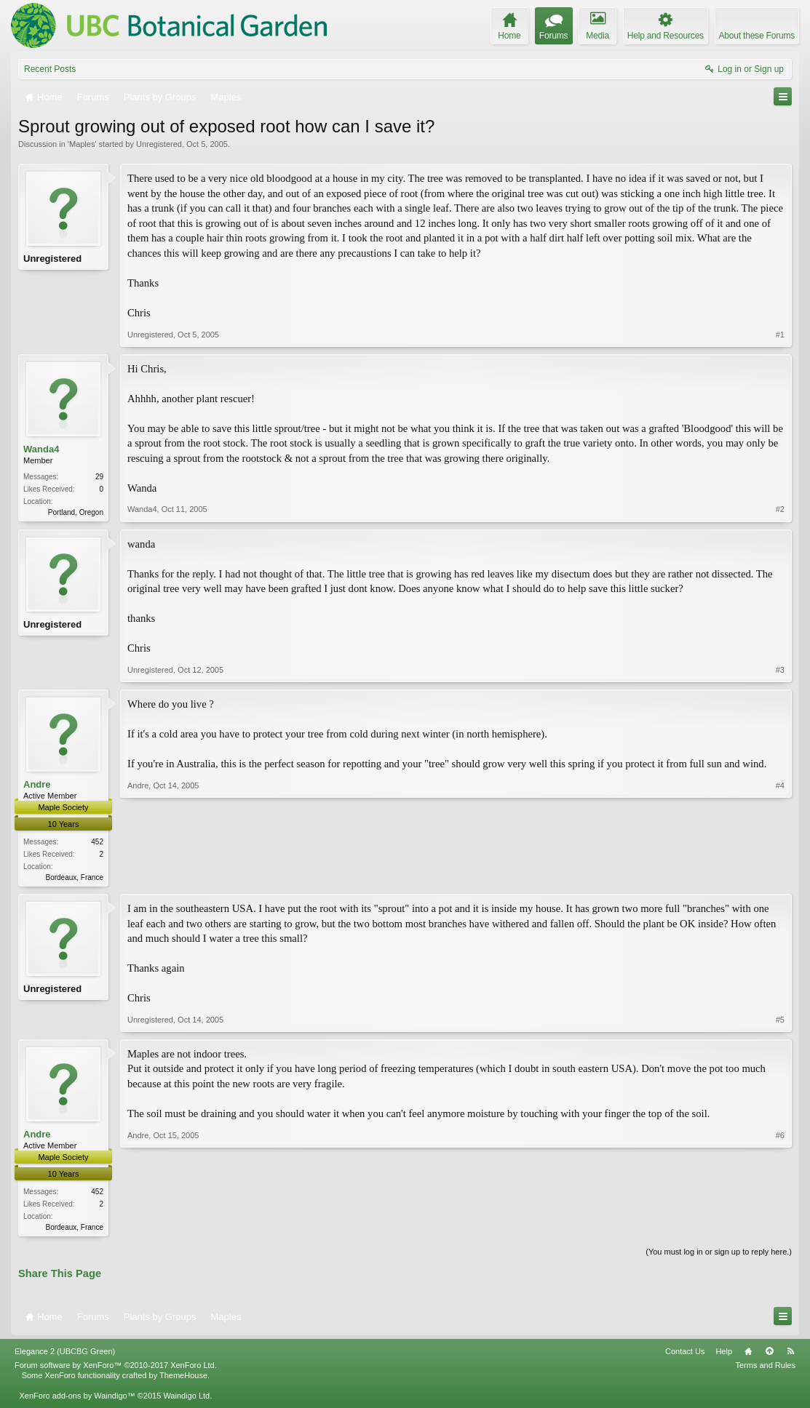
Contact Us (684, 1354)
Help (723, 1354)
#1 (780, 334)
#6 (780, 1227)
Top (769, 1354)
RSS (790, 1354)
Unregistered (159, 144)
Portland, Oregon (75, 512)
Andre (37, 785)
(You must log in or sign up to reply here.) (719, 1255)
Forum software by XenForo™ (116, 1368)
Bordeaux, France (75, 878)
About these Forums (757, 36)
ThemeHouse (183, 1379)
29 (99, 477)
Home (748, 1354)
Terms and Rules (765, 1368)
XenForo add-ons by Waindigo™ (77, 1399)
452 (97, 843)
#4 (780, 876)
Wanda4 (41, 449)
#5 (780, 1021)
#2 (780, 510)
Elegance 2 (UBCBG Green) (65, 1354)
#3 (780, 670)
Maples (82, 144)
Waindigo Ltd (186, 1399)
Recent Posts (50, 69)
